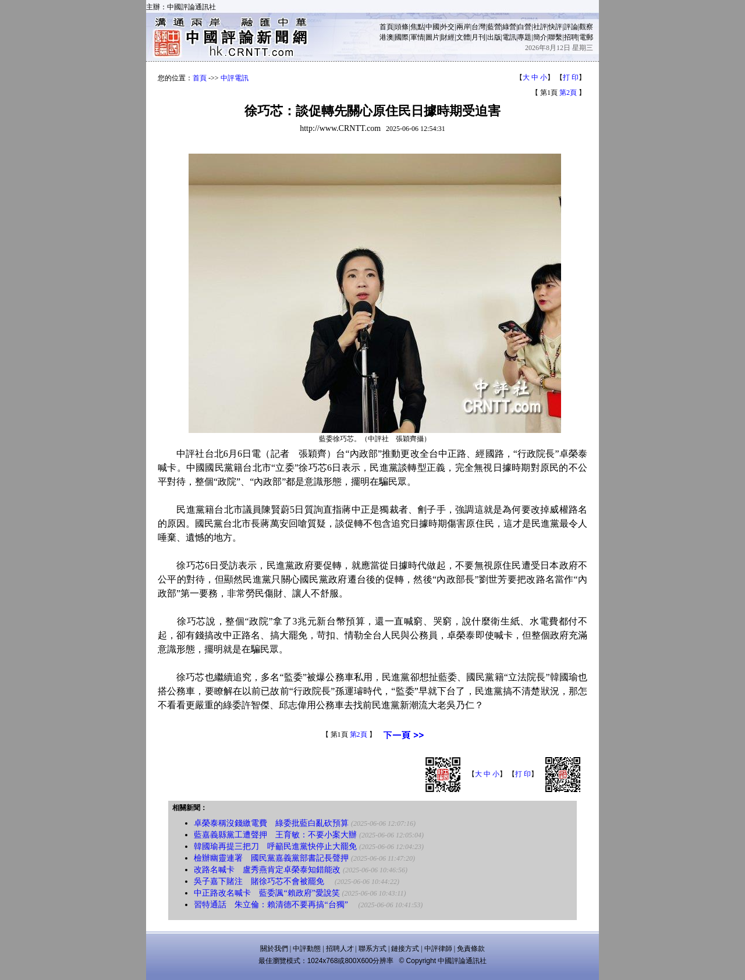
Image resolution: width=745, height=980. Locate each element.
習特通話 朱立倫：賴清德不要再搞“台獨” (275, 904)
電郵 (586, 37)
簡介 (540, 37)
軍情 (417, 37)
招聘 (571, 37)
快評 (555, 27)
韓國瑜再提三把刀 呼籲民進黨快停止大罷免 (275, 846)
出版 (494, 37)
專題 (524, 37)
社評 (540, 27)
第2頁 (568, 92)
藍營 (494, 27)
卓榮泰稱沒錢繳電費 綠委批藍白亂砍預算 (271, 823)
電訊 (509, 37)
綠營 (509, 27)
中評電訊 (235, 78)
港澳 (386, 37)
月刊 (478, 37)
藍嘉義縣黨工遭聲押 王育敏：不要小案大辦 (275, 834)
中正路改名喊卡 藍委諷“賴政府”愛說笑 (266, 893)
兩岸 (463, 27)
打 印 (571, 77)
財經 (448, 37)
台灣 (478, 27)
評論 (571, 27)
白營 (524, 27)
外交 (448, 27)
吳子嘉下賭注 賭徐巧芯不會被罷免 (263, 881)
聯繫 (555, 37)
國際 (402, 37)
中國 (432, 27)
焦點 (417, 27)
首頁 (386, 27)
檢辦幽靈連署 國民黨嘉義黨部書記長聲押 (271, 858)
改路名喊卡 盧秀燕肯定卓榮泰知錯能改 (267, 869)
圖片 (432, 37)
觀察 (586, 27)
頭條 (402, 27)
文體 (463, 37)
